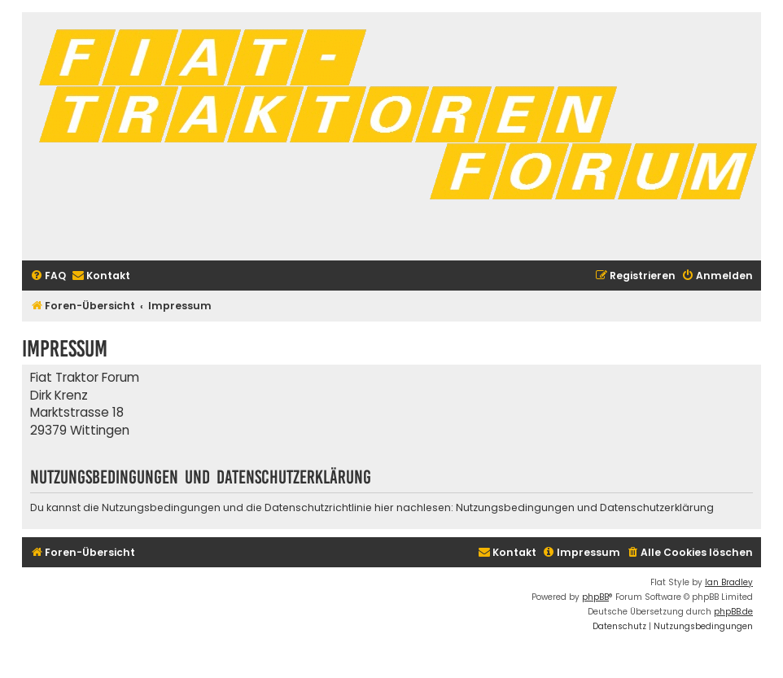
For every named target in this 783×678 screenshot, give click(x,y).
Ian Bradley (729, 582)
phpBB (595, 597)
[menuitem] (48, 276)
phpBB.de (733, 612)
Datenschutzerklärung (657, 507)
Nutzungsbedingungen (515, 507)
